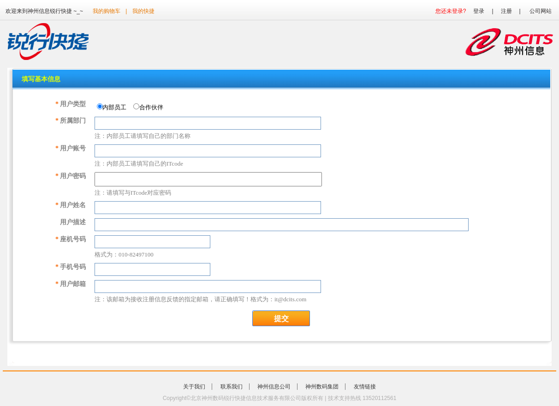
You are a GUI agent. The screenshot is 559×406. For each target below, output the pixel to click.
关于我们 (194, 386)
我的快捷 (143, 11)
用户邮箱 (70, 284)
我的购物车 (106, 11)
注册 (506, 11)
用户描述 (73, 222)
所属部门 (70, 120)
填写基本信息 (41, 79)
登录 (478, 11)
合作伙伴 (150, 107)
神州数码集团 (322, 386)
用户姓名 (70, 205)
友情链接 (365, 386)
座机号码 (70, 239)
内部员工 (113, 107)
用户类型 (70, 104)
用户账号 (70, 148)
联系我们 (231, 386)
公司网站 (540, 11)
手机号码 (70, 266)
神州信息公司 (274, 386)
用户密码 (70, 176)
